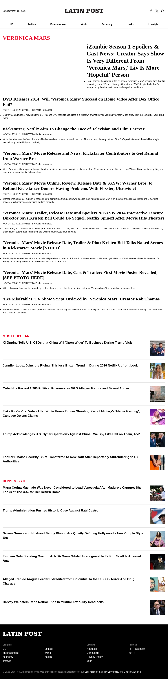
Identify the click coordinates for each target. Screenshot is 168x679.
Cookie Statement (132, 672)
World (84, 24)
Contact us (93, 652)
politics (49, 648)
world (48, 652)
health (48, 656)
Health (130, 24)
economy (8, 656)
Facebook (139, 648)
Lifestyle (153, 24)
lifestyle (7, 660)
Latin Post (84, 11)
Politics (32, 24)
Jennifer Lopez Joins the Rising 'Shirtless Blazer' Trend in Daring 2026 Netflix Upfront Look (70, 365)
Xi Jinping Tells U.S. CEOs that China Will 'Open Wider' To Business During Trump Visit (67, 342)
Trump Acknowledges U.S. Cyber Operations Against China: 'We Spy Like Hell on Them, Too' (71, 434)
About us (92, 648)
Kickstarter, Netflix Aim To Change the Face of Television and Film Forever (74, 129)
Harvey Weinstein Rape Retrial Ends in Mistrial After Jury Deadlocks (53, 602)
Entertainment (58, 24)
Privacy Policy (95, 656)
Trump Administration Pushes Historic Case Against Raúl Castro (50, 510)
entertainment (11, 652)
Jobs (89, 660)
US (11, 24)
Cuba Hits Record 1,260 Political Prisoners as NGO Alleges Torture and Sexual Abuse (66, 388)
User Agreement (93, 672)
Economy (107, 24)
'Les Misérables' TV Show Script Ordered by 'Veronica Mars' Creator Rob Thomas (81, 299)
